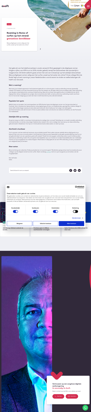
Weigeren (20, 223)
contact (48, 152)
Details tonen (76, 218)
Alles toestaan (71, 223)
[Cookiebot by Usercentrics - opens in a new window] (76, 187)
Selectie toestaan (45, 223)
